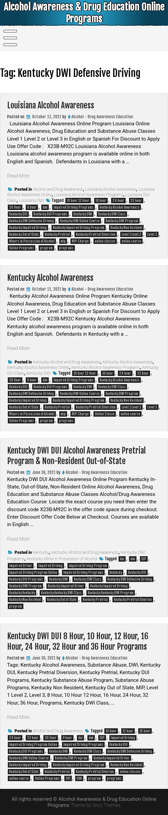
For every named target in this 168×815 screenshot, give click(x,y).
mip (63, 241)
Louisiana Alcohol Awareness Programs (88, 194)
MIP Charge (80, 241)
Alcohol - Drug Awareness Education (102, 116)
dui (122, 559)
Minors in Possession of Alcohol (32, 241)
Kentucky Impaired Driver (66, 586)
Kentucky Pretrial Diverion (133, 600)
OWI (79, 778)
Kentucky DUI (18, 214)
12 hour (128, 731)
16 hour (101, 200)
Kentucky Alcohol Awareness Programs (105, 367)
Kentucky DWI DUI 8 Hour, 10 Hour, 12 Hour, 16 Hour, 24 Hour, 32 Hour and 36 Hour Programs (84, 641)
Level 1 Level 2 (131, 234)
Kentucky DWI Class (112, 214)
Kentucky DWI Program (122, 221)
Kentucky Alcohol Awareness (120, 207)
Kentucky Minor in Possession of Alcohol (61, 559)
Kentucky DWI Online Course (80, 221)
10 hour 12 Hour (78, 200)
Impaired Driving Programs (73, 207)
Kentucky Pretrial (57, 234)
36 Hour (15, 207)
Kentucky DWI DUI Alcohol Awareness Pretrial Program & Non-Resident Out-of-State (82, 455)
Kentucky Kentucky (22, 593)
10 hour (111, 731)
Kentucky (41, 552)
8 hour (32, 207)
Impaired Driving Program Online (33, 572)
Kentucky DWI (83, 214)
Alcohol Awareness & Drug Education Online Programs (84, 13)
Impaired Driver (20, 566)
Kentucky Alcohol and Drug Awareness (66, 362)
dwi (45, 207)
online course (131, 241)
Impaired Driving (50, 566)
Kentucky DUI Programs (50, 214)
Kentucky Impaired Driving (28, 228)
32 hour (136, 200)
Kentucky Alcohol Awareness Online (38, 367)
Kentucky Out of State (24, 234)
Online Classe (104, 414)
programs (66, 248)
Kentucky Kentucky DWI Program (110, 593)
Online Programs (21, 248)
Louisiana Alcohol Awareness (54, 105)
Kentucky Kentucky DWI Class (61, 593)
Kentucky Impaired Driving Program (78, 228)
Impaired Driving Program (88, 566)
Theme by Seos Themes (95, 805)
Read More (19, 176)
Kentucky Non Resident (126, 228)
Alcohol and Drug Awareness (58, 189)
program (46, 248)
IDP (143, 559)
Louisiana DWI (31, 200)
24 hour (118, 200)
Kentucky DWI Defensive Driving (31, 221)
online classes (105, 241)
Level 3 (152, 234)
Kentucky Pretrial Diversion (95, 234)
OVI (68, 778)
